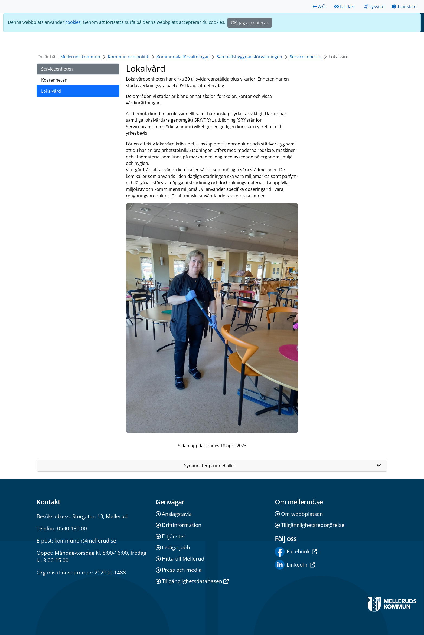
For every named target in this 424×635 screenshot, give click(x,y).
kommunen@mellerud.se (85, 540)
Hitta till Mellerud (180, 558)
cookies (73, 22)
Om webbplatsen (299, 513)
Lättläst (344, 6)
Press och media (179, 569)
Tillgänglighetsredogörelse (309, 524)
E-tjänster (170, 536)
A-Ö (319, 6)
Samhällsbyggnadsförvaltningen (249, 57)
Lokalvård (51, 91)
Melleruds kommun (80, 57)
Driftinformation (178, 524)
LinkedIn (295, 565)
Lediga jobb (173, 547)
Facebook (296, 552)
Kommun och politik (128, 57)
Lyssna (373, 6)
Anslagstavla (174, 513)
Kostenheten (54, 80)
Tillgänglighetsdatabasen (192, 581)
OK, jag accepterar (249, 23)
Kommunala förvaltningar (182, 57)
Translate (404, 6)
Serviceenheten (305, 57)
